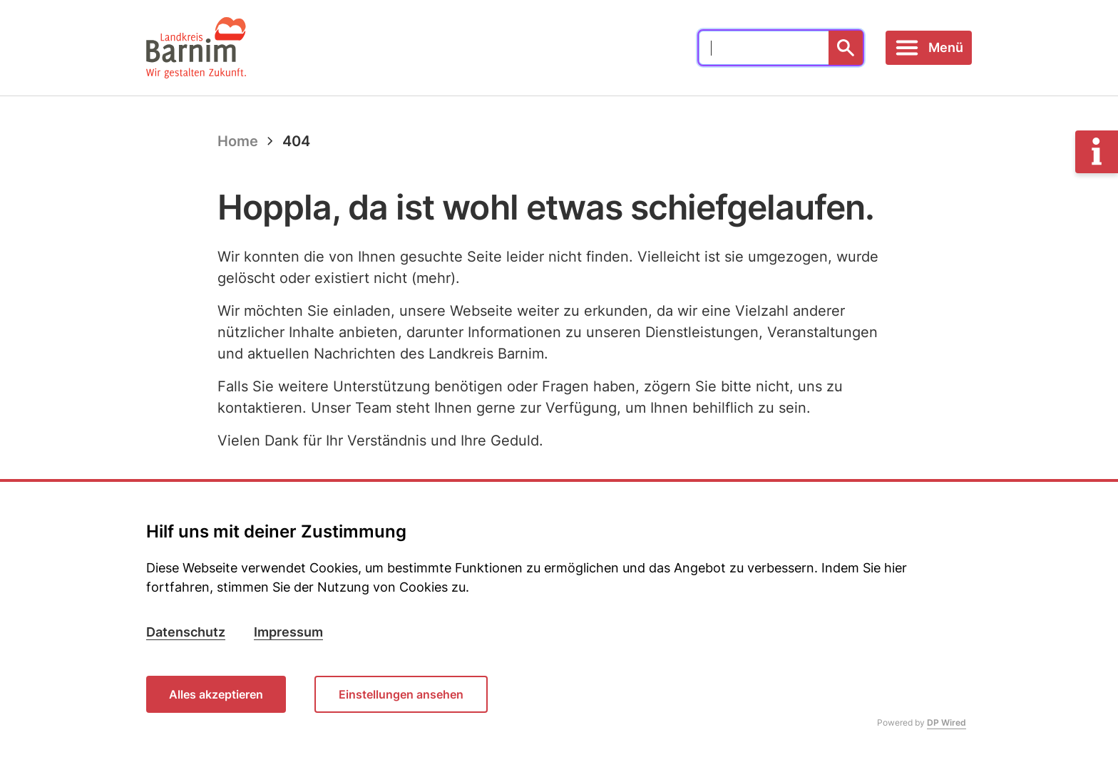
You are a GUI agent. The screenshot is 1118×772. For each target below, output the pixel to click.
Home (237, 141)
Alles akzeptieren (216, 694)
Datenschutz (185, 631)
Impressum (288, 631)
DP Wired (946, 722)
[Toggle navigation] (929, 48)
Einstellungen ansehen (401, 694)
